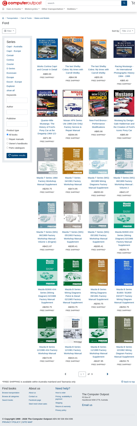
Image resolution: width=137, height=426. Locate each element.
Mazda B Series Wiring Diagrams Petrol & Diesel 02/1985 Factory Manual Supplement (73, 296)
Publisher (11, 118)
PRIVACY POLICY (11, 422)
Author (10, 106)
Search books (7, 400)
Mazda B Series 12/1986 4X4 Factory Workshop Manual (47, 350)
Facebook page (35, 400)
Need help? (62, 388)
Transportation (12, 18)
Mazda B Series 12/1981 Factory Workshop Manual (73, 350)
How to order (60, 393)
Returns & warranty (63, 406)
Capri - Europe (14, 51)
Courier (10, 64)
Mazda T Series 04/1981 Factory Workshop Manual (73, 181)
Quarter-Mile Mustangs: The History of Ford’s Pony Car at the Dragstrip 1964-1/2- (47, 127)
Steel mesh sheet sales (38, 404)
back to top (128, 381)
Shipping (58, 403)
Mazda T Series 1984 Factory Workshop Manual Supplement (47, 181)
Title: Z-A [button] (126, 31)
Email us (87, 404)
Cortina (10, 60)
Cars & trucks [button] (14, 9)
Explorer (11, 86)
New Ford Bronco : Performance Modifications (98, 123)
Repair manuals (15, 139)
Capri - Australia (14, 46)
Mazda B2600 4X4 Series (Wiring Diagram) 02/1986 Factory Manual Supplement (124, 238)
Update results (16, 155)
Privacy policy (60, 410)
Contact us (33, 396)
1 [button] (81, 374)
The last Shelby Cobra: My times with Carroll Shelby (72, 69)
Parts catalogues (16, 148)
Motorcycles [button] (31, 9)
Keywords (11, 95)
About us (32, 393)
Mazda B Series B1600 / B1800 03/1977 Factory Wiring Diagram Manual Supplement (124, 296)
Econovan (11, 73)
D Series (11, 68)
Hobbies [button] (71, 9)
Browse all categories (10, 396)
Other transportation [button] (52, 9)
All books (12, 135)
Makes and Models (41, 18)
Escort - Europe (14, 82)
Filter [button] (8, 31)
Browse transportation (10, 393)
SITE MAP (27, 422)
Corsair (10, 55)
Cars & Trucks (26, 18)
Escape (10, 77)
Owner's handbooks (17, 143)
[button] (11, 90)
